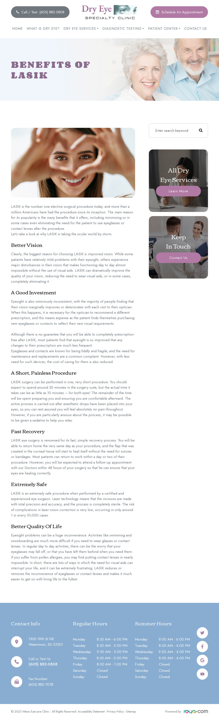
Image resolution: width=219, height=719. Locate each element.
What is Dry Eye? (43, 28)
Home (17, 28)
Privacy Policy (118, 711)
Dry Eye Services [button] (80, 28)
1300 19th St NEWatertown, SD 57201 (45, 641)
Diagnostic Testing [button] (123, 28)
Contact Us (195, 28)
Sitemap (134, 711)
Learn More (178, 191)
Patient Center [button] (164, 28)
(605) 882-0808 (46, 664)
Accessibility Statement (92, 711)
